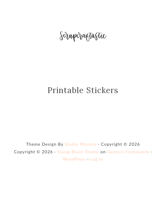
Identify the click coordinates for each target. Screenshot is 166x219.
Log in (96, 159)
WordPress (74, 159)
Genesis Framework (128, 151)
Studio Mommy (81, 144)
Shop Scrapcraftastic (83, 36)
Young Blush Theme (78, 151)
